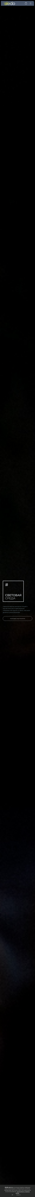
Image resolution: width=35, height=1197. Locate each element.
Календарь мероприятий (17, 618)
